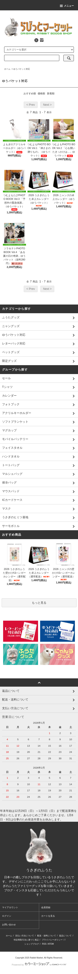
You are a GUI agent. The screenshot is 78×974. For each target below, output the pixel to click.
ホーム (7, 69)
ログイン (6, 916)
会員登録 (45, 907)
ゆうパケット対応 (21, 69)
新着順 (50, 93)
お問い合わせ (9, 924)
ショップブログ (31, 944)
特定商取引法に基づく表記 (26, 940)
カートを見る (48, 916)
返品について (65, 935)
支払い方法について (24, 935)
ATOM (51, 944)
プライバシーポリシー (52, 940)
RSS (44, 944)
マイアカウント (10, 907)
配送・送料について (46, 935)
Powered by (39, 964)
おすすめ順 (30, 93)
